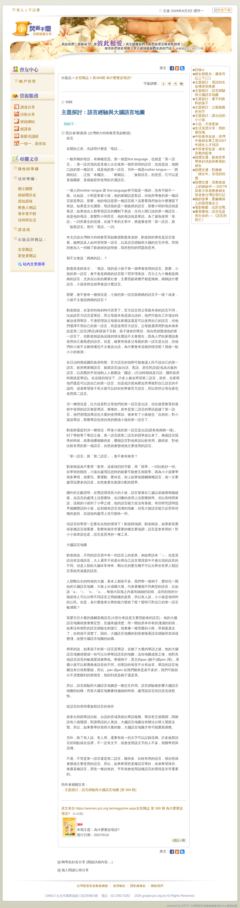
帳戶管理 (27, 81)
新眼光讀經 (26, 136)
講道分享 (24, 107)
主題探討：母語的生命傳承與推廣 (210, 84)
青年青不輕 (27, 214)
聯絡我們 (157, 886)
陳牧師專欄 (28, 169)
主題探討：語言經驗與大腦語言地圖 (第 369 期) (100, 790)
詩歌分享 (24, 114)
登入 (20, 10)
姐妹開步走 (27, 195)
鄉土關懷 (25, 189)
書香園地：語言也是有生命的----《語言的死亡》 (210, 216)
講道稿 (24, 230)
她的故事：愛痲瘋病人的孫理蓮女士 (210, 201)
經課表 (22, 129)
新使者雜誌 (27, 256)
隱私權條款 (138, 886)
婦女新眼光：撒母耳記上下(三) (210, 76)
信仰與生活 (27, 220)
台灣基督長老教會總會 (92, 886)
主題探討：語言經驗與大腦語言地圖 (210, 93)
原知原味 (25, 201)
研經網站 (24, 122)
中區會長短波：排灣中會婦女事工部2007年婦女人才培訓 (210, 140)
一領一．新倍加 (30, 144)
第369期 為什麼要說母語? (112, 78)
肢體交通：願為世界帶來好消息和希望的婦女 (210, 161)
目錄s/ (199, 70)
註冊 (36, 10)
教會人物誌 (27, 207)
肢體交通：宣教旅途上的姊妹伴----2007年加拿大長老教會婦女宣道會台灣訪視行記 (211, 188)
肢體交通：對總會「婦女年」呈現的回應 (210, 174)
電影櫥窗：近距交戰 (210, 207)
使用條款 (119, 886)
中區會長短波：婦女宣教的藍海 (210, 151)
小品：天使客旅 (207, 124)
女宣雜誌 (25, 249)
